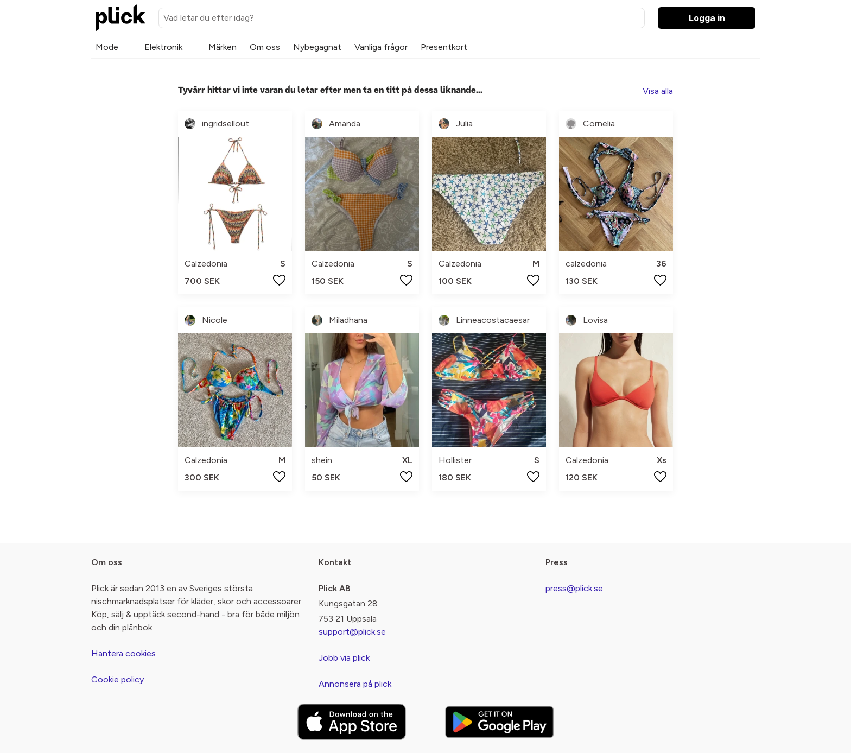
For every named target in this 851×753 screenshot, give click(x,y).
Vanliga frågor (381, 47)
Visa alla (658, 91)
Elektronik (163, 47)
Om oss (265, 47)
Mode (107, 47)
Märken (222, 47)
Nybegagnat (317, 47)
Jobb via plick (344, 658)
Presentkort (444, 47)
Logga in (707, 17)
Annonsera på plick (355, 684)
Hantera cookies (123, 653)
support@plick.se (352, 632)
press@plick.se (574, 588)
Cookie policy (117, 679)
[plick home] (120, 17)
